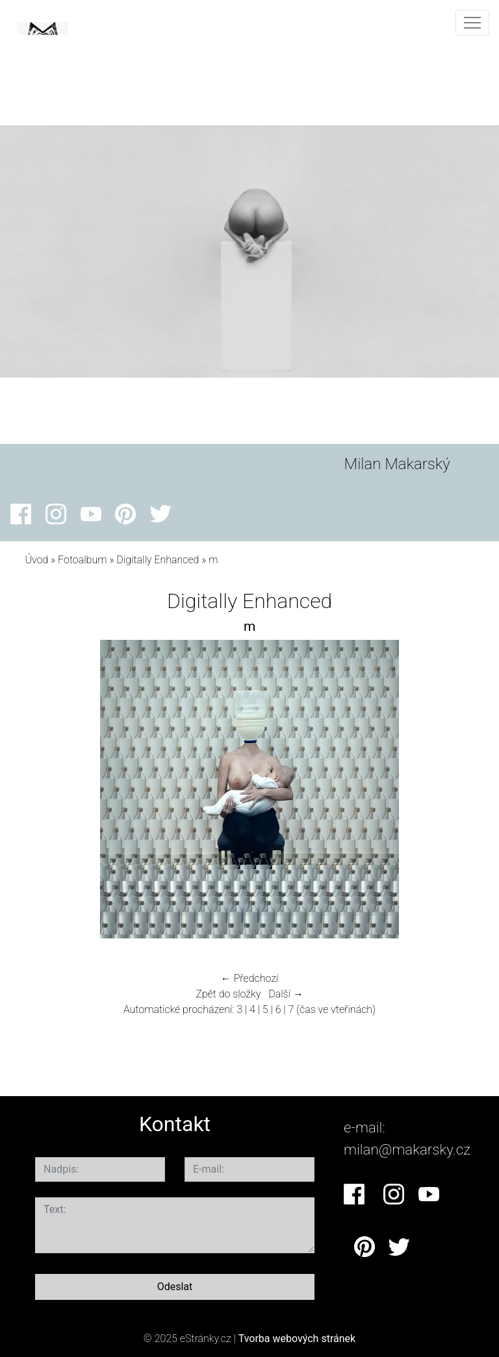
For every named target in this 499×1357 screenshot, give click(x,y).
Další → (285, 994)
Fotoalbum (82, 560)
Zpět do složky (228, 994)
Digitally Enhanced (157, 560)
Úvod (36, 560)
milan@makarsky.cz (407, 1149)
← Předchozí (249, 978)
